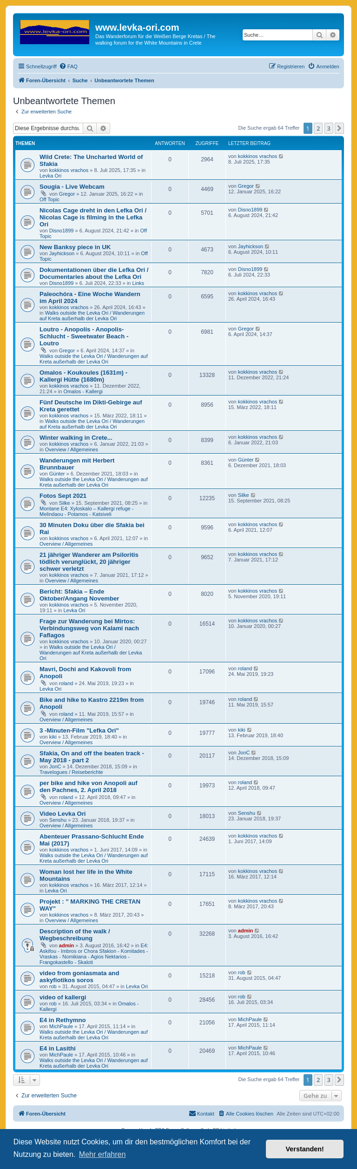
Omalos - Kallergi (82, 391)
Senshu (57, 820)
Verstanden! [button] (305, 1149)
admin (66, 945)
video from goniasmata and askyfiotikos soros (79, 977)
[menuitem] (68, 66)
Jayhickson (61, 253)
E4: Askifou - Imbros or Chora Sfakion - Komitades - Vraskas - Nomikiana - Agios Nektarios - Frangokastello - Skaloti (94, 954)
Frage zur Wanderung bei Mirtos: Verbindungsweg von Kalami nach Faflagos (89, 628)
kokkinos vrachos (68, 170)
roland (66, 683)
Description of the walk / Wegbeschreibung (75, 935)
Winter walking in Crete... (76, 437)
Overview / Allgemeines (71, 449)
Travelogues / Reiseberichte (71, 772)
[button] (339, 128)
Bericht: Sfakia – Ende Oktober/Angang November (79, 595)
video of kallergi (63, 997)
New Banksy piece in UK (75, 247)
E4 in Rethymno (63, 1020)
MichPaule (61, 1026)
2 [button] (318, 128)
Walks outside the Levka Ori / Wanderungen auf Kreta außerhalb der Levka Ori (92, 315)
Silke (64, 503)
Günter (57, 473)
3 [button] (329, 128)
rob (53, 986)
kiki (53, 737)
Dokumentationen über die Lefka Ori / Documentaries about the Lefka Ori (94, 273)
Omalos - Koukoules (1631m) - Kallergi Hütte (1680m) (83, 376)
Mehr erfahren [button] (102, 1154)
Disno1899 (61, 230)
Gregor (67, 194)
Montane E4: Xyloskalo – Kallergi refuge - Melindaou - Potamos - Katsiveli (86, 511)
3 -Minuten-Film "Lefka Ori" (79, 730)
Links (138, 283)
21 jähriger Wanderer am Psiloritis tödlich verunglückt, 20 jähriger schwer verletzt (89, 561)
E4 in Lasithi (58, 1048)
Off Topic (50, 199)
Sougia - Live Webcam (72, 186)
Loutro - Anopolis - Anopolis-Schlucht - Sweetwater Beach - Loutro (84, 336)
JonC (55, 766)
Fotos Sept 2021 (63, 495)
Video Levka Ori (63, 813)
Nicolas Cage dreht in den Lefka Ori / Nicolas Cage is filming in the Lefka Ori (93, 217)
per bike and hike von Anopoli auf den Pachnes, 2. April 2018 (89, 786)
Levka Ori (50, 175)
